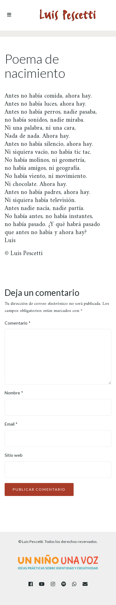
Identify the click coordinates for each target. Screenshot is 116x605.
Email (11, 423)
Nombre (14, 392)
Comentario (18, 323)
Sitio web (14, 455)
